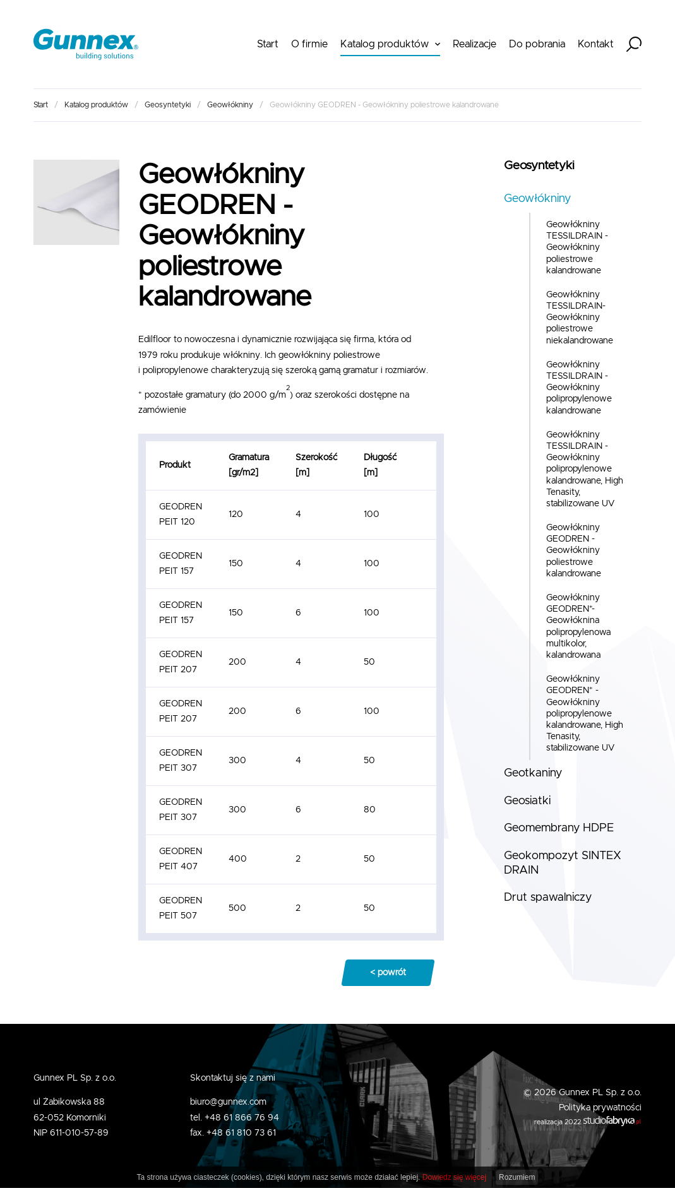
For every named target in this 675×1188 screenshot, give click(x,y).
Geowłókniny (230, 105)
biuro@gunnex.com (228, 1102)
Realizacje (474, 44)
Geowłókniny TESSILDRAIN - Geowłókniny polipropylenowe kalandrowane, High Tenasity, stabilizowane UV (584, 469)
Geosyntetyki (168, 105)
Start (267, 44)
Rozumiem (517, 1177)
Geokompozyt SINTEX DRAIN (562, 863)
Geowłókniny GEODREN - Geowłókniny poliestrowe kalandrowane (573, 550)
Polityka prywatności (600, 1107)
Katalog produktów (384, 44)
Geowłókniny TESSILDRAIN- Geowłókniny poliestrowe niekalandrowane (579, 317)
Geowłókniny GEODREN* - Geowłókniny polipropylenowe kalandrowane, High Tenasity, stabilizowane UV (584, 713)
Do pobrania (537, 44)
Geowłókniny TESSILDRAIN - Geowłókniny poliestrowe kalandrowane (577, 247)
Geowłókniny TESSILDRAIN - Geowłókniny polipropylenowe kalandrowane (579, 387)
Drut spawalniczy (548, 897)
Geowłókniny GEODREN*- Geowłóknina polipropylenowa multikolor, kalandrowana (578, 626)
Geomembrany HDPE (559, 828)
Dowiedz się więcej (454, 1177)
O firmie (309, 44)
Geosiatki (527, 801)
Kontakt (596, 44)
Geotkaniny (533, 773)
